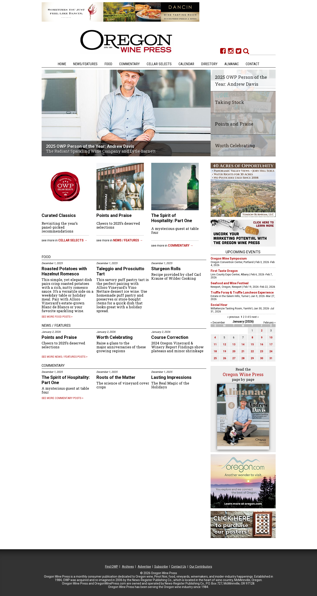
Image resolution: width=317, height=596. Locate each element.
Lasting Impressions (171, 377)
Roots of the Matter (115, 377)
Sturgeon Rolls (166, 268)
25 (215, 358)
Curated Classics (59, 215)
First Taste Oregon (224, 271)
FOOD (46, 257)
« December (218, 322)
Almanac (231, 64)
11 (215, 344)
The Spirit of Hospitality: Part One (171, 218)
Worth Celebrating (114, 337)
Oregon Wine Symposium (229, 258)
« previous (233, 316)
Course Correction (169, 337)
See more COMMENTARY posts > (62, 398)
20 (233, 351)
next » (255, 316)
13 (233, 344)
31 (270, 358)
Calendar (186, 64)
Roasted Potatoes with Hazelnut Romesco (64, 271)
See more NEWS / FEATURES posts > (65, 356)
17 (270, 344)
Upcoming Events (243, 252)
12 (224, 344)
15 (252, 344)
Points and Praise (114, 215)
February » (269, 322)
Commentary (129, 64)
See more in (64, 240)
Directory (209, 64)
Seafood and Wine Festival (230, 283)
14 (242, 344)
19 (224, 351)
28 (242, 358)
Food (108, 64)
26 (224, 358)
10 (270, 337)
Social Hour (219, 305)
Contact (252, 64)
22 (252, 351)
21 (242, 351)
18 (215, 351)
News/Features (85, 64)
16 (261, 344)
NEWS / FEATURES (56, 325)
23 (261, 351)
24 (270, 351)
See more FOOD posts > (57, 316)
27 (233, 358)
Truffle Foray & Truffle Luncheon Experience (242, 292)
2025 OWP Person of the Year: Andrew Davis (90, 146)
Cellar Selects (159, 64)
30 (261, 358)
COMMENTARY (53, 365)
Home (62, 64)
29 (252, 358)
